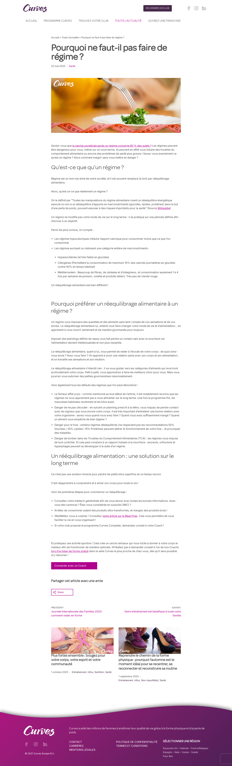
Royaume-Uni (170, 748)
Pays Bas (168, 755)
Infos (91, 671)
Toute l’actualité (128, 21)
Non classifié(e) (150, 680)
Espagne (167, 752)
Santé (72, 66)
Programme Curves (58, 21)
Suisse (185, 752)
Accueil (31, 21)
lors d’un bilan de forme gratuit (80, 551)
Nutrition (100, 671)
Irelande (184, 748)
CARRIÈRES (76, 745)
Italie (176, 752)
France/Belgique (199, 748)
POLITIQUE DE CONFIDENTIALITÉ (137, 741)
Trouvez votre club (93, 21)
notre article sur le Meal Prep (121, 516)
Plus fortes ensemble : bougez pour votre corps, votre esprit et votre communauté (78, 660)
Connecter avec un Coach (70, 565)
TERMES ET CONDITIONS (132, 745)
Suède (194, 752)
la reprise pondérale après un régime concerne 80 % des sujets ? (113, 145)
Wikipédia (166, 208)
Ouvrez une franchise (164, 21)
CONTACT (75, 741)
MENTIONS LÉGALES (82, 749)
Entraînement (79, 671)
